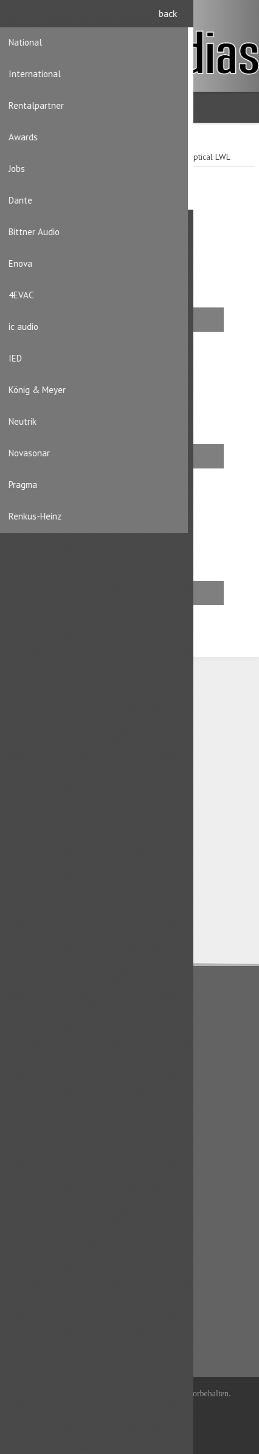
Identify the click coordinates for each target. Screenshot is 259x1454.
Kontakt (30, 1123)
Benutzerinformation (54, 1199)
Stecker (59, 456)
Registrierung (217, 16)
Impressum (37, 1066)
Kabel (55, 593)
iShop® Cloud (150, 1409)
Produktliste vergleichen (61, 1314)
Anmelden (241, 16)
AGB (24, 1047)
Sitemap (32, 1142)
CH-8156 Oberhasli (70, 748)
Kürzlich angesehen (52, 1294)
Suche (28, 1333)
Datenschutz (39, 1028)
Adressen (34, 1218)
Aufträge (33, 1238)
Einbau (57, 319)
